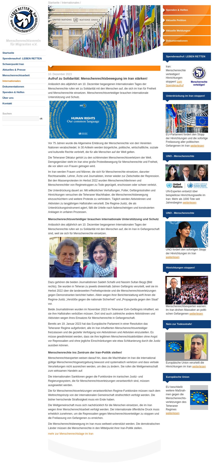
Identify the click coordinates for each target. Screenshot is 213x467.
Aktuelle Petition (176, 20)
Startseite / (54, 2)
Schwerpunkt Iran (13, 64)
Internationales (11, 81)
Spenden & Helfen (13, 92)
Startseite (8, 52)
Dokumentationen (13, 86)
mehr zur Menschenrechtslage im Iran (70, 433)
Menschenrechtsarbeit (16, 75)
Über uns (7, 97)
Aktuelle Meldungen (178, 30)
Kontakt (7, 103)
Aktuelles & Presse (14, 69)
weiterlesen (197, 145)
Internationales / (71, 2)
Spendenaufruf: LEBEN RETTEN (22, 58)
